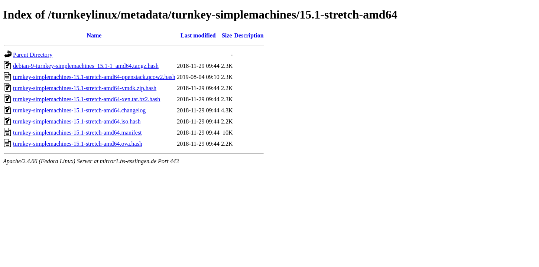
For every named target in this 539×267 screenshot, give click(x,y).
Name (94, 35)
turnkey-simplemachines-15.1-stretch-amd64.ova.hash (77, 144)
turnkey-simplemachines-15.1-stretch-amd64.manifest (77, 132)
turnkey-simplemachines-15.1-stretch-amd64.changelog (79, 110)
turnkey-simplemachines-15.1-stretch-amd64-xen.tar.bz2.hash (86, 99)
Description (248, 35)
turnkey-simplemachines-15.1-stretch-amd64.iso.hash (76, 121)
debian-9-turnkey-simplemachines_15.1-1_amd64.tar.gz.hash (86, 66)
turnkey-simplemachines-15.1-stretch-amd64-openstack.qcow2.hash (94, 77)
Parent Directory (32, 55)
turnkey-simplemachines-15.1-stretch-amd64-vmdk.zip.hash (84, 88)
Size (227, 35)
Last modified (198, 35)
